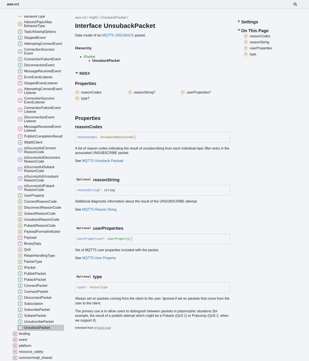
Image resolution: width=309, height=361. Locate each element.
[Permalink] (106, 127)
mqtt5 (93, 17)
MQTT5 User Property (99, 258)
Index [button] (82, 73)
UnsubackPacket (113, 17)
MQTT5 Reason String (99, 209)
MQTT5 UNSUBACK (118, 35)
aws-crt (13, 4)
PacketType (99, 287)
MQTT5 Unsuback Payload (102, 161)
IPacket (89, 57)
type (108, 327)
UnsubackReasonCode (116, 137)
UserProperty (118, 239)
